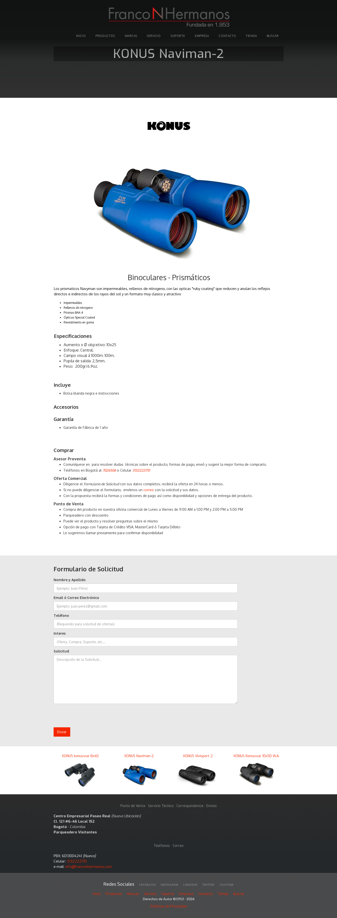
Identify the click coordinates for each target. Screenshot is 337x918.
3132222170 (77, 861)
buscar (273, 36)
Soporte (167, 894)
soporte (178, 36)
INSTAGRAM (169, 884)
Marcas (133, 894)
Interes (60, 633)
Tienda (223, 894)
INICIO (81, 36)
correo (148, 490)
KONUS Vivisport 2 (198, 756)
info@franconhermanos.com (88, 866)
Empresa (202, 36)
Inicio (97, 894)
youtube (227, 884)
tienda (251, 36)
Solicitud (61, 651)
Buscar (238, 894)
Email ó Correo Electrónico (76, 598)
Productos (113, 894)
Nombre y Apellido (70, 580)
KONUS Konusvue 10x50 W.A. (256, 756)
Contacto (227, 36)
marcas (131, 36)
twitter (208, 884)
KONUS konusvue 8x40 (80, 756)
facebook (147, 884)
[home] (169, 17)
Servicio (154, 36)
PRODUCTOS (105, 36)
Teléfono (61, 615)
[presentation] (91, 715)
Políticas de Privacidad (169, 906)
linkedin (190, 884)
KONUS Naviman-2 (139, 756)
